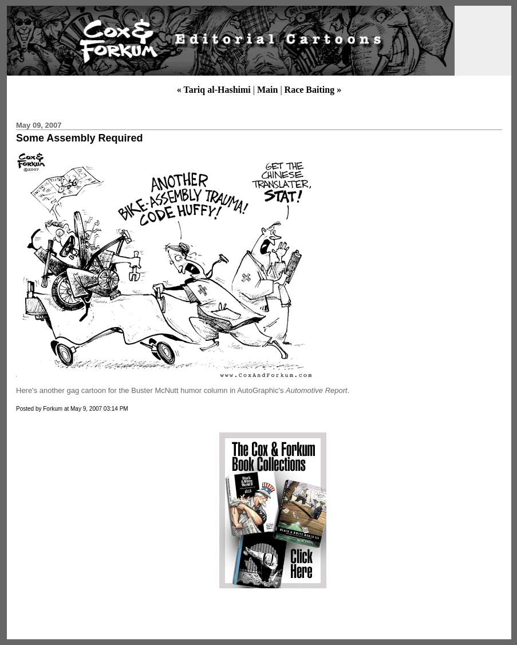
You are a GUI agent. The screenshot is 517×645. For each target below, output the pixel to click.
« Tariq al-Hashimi (214, 90)
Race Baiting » (313, 90)
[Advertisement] (110, 510)
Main (267, 90)
